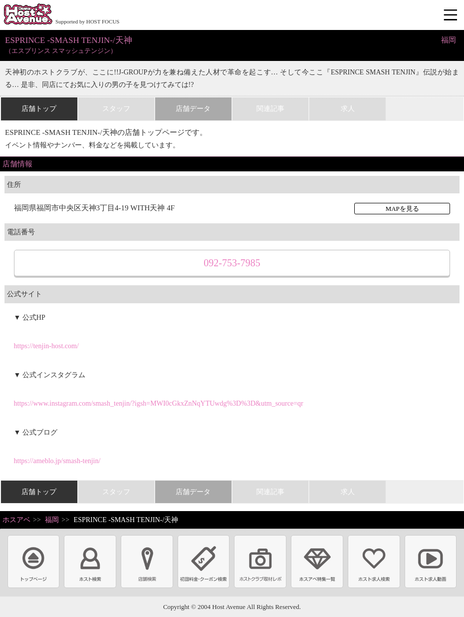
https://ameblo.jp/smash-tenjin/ (57, 461)
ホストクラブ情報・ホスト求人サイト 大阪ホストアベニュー (27, 14)
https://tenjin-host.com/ (46, 346)
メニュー (451, 15)
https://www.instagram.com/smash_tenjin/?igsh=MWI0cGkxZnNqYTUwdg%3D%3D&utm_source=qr (158, 403)
